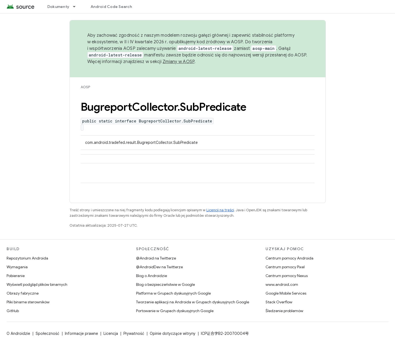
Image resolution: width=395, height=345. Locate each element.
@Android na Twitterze (156, 258)
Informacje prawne (81, 333)
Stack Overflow (279, 302)
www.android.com (282, 284)
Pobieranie (16, 275)
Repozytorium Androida (27, 258)
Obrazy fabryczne (23, 293)
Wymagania (17, 266)
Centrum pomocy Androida (289, 258)
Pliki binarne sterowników (28, 302)
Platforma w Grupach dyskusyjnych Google (173, 293)
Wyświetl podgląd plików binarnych (37, 284)
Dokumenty (58, 6)
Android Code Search (111, 6)
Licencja (110, 333)
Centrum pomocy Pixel (285, 266)
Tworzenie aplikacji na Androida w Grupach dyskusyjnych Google (192, 302)
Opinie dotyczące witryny (172, 333)
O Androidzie (18, 333)
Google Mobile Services (286, 293)
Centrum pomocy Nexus (287, 275)
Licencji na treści (220, 210)
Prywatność (133, 333)
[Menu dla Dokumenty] (76, 6)
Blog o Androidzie (151, 275)
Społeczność (47, 333)
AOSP (85, 87)
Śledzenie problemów (284, 310)
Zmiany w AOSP (178, 61)
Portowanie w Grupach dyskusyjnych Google (175, 310)
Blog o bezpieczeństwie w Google (165, 284)
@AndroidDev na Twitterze (159, 266)
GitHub (13, 310)
